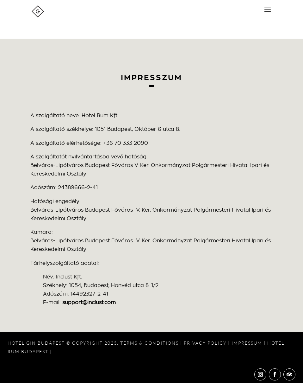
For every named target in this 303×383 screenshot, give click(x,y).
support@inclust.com (89, 302)
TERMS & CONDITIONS (149, 343)
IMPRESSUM (247, 343)
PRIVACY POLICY (205, 343)
